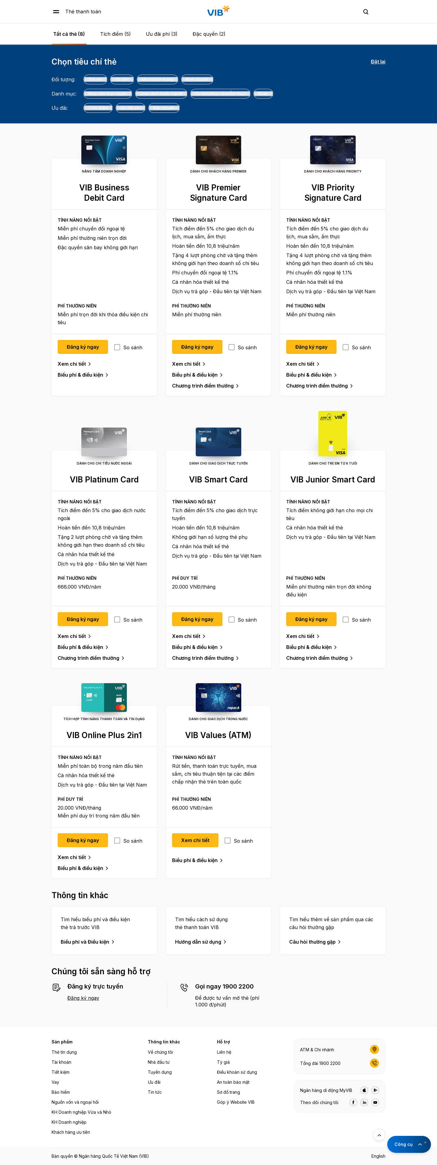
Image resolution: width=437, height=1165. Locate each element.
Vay (55, 1082)
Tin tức (155, 1092)
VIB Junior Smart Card (332, 479)
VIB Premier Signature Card (218, 193)
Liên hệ (224, 1052)
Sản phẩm (62, 1041)
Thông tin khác (164, 1041)
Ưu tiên (122, 79)
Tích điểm (98, 107)
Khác (263, 93)
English (378, 1156)
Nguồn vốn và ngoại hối (75, 1102)
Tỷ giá (223, 1062)
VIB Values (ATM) (218, 735)
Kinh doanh (197, 79)
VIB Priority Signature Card (332, 193)
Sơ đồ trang (228, 1092)
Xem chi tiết (72, 364)
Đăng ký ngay (83, 998)
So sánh (132, 347)
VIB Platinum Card (104, 479)
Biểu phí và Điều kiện (85, 942)
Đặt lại (378, 62)
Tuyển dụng (160, 1072)
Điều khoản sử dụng (237, 1072)
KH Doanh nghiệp (69, 1122)
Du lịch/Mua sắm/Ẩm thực (220, 93)
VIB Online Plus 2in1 (104, 735)
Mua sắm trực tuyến (107, 93)
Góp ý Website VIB (236, 1102)
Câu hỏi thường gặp (312, 942)
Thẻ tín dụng (64, 1052)
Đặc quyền (164, 107)
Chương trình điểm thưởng (203, 386)
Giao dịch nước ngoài (161, 93)
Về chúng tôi (160, 1052)
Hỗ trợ (223, 1041)
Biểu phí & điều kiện (80, 375)
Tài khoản (61, 1062)
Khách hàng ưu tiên (71, 1132)
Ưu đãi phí (130, 107)
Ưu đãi (154, 1082)
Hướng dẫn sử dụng (198, 942)
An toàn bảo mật (233, 1082)
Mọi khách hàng (157, 79)
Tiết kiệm (60, 1072)
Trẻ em (95, 79)
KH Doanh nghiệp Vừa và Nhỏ (81, 1112)
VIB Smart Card (218, 479)
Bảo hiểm (61, 1092)
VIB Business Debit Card (104, 193)
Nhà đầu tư (159, 1062)
